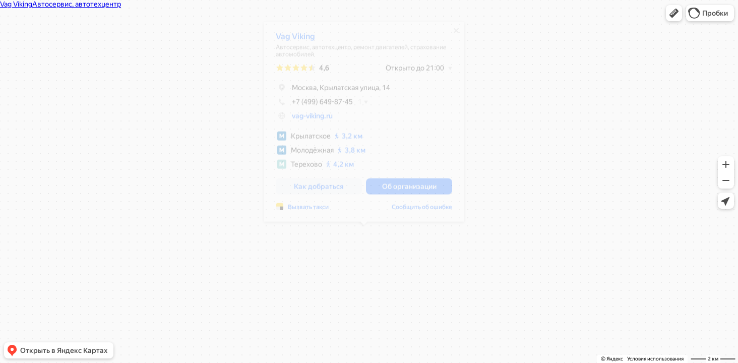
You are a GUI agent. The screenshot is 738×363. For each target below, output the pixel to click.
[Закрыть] (456, 34)
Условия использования (655, 358)
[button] (674, 13)
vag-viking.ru (312, 119)
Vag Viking (295, 40)
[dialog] (364, 125)
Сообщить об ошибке (422, 210)
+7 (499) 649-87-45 (314, 105)
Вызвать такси (308, 210)
